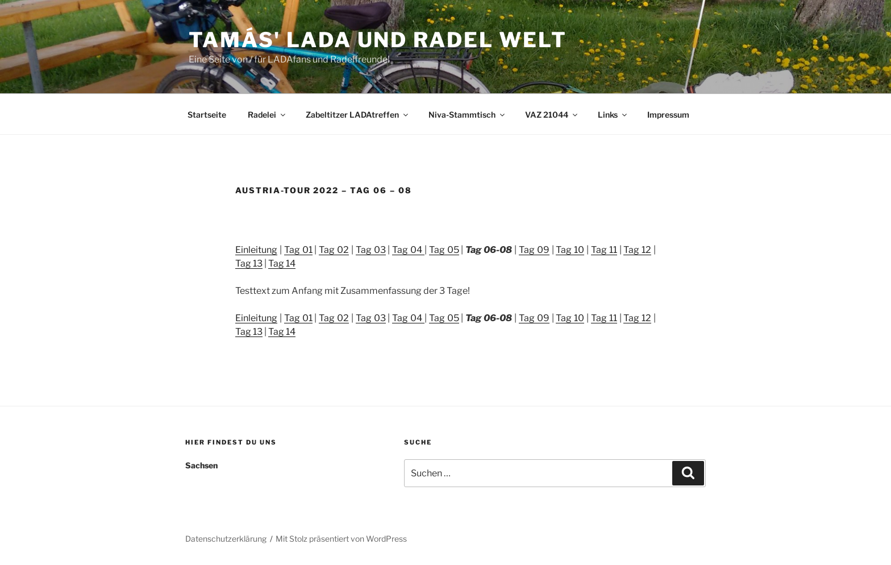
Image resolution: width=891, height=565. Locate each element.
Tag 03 (371, 249)
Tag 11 (604, 249)
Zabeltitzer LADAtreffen (358, 114)
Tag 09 (534, 249)
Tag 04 (408, 249)
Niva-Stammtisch (467, 114)
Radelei (267, 114)
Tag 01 (298, 249)
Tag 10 (570, 249)
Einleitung (256, 249)
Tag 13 (249, 263)
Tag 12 (637, 249)
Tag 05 (444, 249)
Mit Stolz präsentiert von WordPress (341, 538)
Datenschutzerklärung (226, 538)
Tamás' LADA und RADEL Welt (378, 39)
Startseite (207, 114)
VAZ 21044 (552, 114)
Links (613, 114)
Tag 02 (334, 249)
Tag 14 (281, 263)
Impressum (668, 114)
